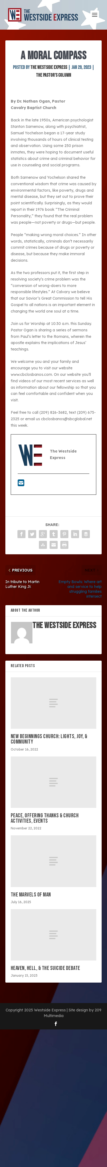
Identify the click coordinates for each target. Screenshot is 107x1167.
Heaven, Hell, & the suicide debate (45, 968)
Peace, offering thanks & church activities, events (45, 818)
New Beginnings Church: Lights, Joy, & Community (49, 739)
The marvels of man (31, 894)
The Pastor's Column (53, 75)
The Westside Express (48, 67)
